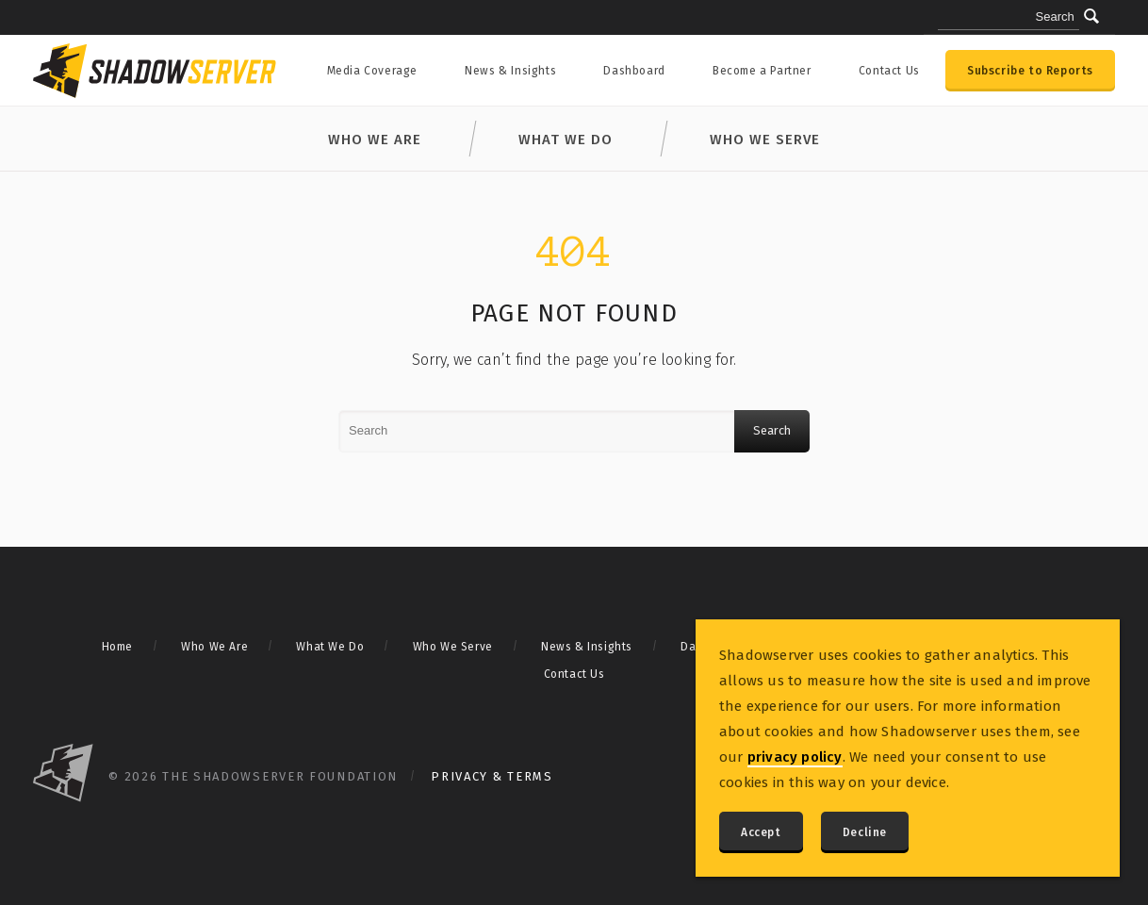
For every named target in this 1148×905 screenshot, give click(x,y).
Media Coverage (372, 70)
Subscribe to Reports (1030, 70)
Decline (865, 832)
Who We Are (374, 139)
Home (117, 646)
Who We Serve (765, 139)
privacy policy (795, 757)
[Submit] (1091, 16)
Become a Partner (762, 70)
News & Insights (510, 70)
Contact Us (889, 70)
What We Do (565, 139)
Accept (761, 832)
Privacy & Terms (492, 776)
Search (772, 430)
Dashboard (633, 70)
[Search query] (1008, 18)
